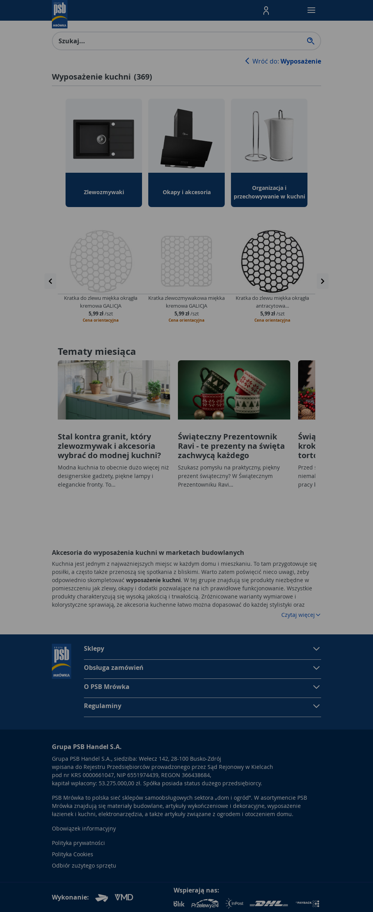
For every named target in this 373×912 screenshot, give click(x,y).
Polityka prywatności (78, 842)
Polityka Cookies (72, 854)
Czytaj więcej (301, 614)
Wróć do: (282, 61)
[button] (266, 10)
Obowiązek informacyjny (84, 828)
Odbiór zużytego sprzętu (84, 865)
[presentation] (50, 281)
